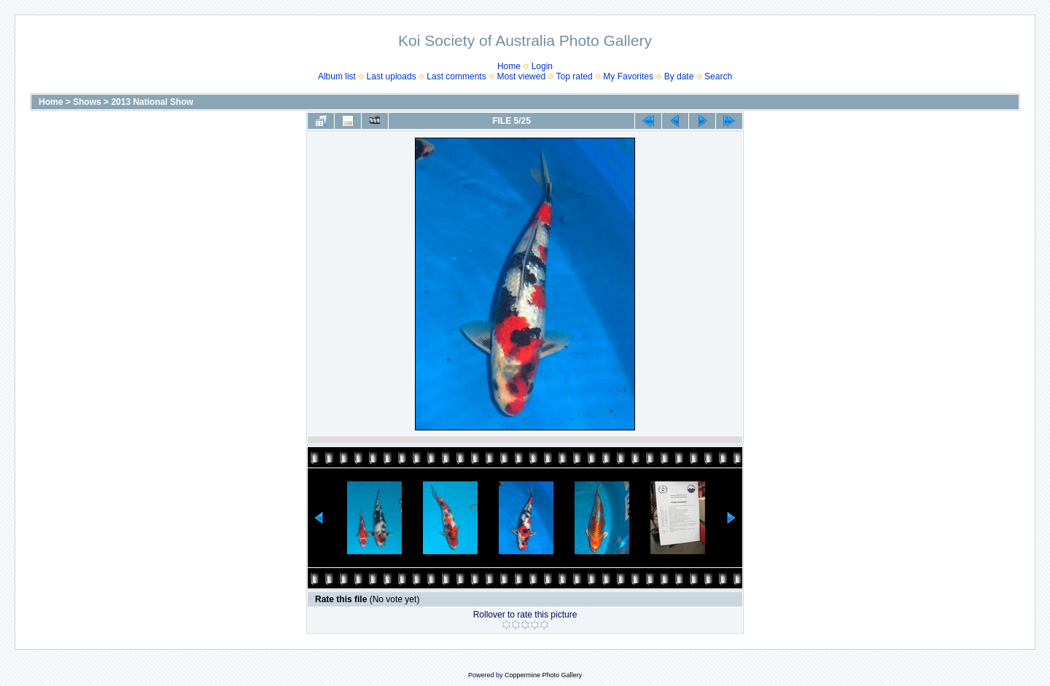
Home (509, 66)
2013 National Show (152, 102)
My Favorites (628, 76)
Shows (87, 102)
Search (718, 76)
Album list (337, 76)
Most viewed (521, 76)
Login (542, 66)
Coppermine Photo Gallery (543, 675)
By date (679, 76)
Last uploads (391, 76)
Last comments (456, 76)
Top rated (574, 76)
